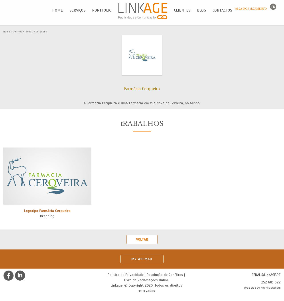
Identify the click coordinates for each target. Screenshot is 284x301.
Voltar (142, 239)
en (273, 7)
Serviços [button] (77, 10)
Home (6, 31)
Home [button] (57, 10)
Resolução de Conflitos (165, 275)
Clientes (17, 31)
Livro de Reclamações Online (146, 280)
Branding (47, 216)
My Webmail (142, 259)
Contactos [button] (222, 10)
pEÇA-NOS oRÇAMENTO (251, 8)
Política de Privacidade (126, 275)
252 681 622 (271, 282)
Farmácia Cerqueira (36, 31)
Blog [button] (201, 10)
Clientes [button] (182, 10)
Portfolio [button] (102, 10)
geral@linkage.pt (266, 275)
